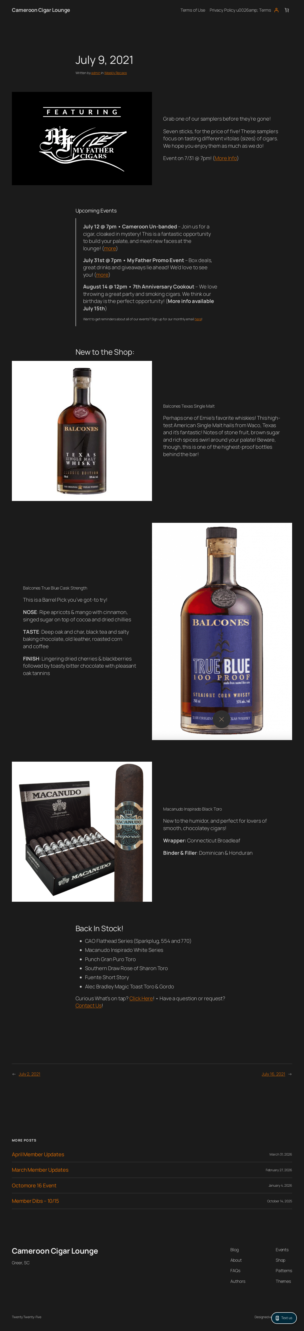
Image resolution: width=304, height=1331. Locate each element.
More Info (226, 158)
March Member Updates (40, 1170)
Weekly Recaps (115, 73)
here (198, 319)
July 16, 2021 (273, 1074)
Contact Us (89, 1005)
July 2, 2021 (29, 1074)
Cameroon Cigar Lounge (41, 10)
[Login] (276, 10)
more (110, 248)
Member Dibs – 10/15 (35, 1201)
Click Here (141, 998)
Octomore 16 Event (34, 1185)
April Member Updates (38, 1154)
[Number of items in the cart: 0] (286, 10)
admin (95, 73)
